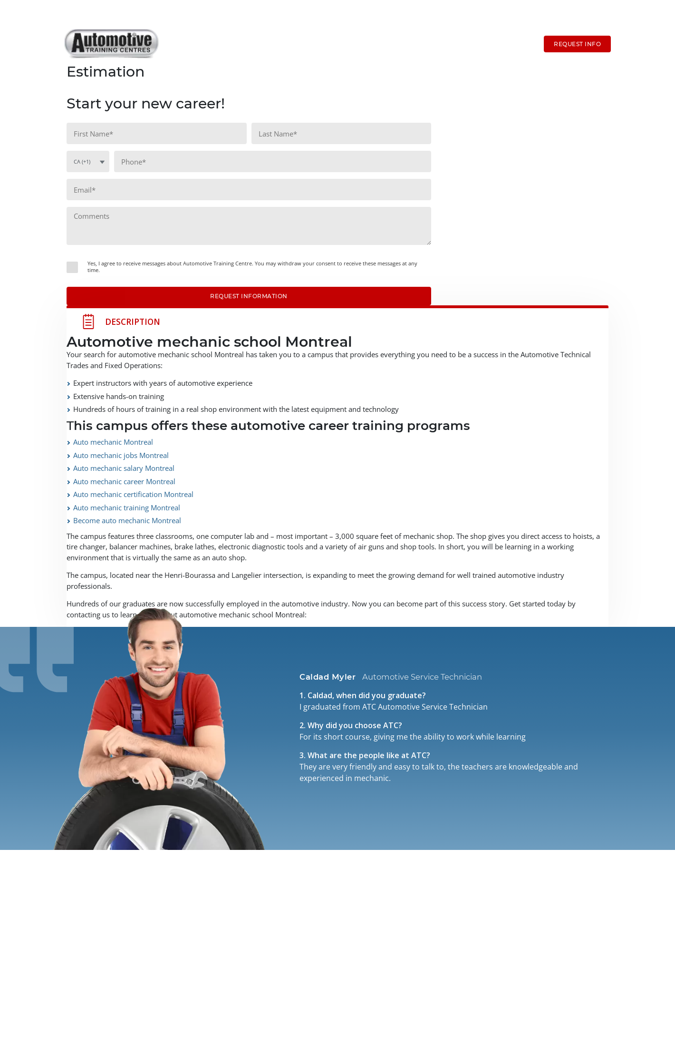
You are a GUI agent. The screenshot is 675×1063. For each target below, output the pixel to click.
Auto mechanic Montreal (113, 442)
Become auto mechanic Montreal (127, 520)
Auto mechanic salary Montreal (123, 468)
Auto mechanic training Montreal (126, 507)
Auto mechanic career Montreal (124, 481)
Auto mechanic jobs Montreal (121, 455)
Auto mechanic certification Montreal (133, 494)
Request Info (577, 44)
